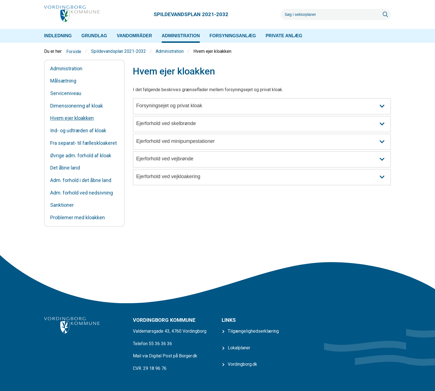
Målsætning (63, 81)
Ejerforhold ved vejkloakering (263, 177)
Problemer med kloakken (77, 217)
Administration (170, 51)
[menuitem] (58, 36)
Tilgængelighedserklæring (253, 331)
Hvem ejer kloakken (72, 118)
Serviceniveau (65, 93)
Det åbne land (65, 168)
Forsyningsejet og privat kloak (263, 106)
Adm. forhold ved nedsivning (81, 193)
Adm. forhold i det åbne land (80, 180)
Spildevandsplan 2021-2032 (118, 51)
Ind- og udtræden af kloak (78, 130)
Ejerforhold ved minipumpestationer (263, 141)
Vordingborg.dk (242, 364)
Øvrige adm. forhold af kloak (80, 155)
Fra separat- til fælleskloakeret (83, 143)
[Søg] (330, 14)
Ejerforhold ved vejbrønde (263, 159)
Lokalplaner (239, 347)
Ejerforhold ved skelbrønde (263, 124)
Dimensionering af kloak (76, 106)
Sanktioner (62, 205)
